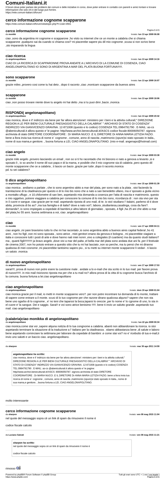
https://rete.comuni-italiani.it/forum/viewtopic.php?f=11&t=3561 (38, 24)
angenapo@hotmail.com (141, 141)
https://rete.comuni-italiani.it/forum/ (24, 12)
